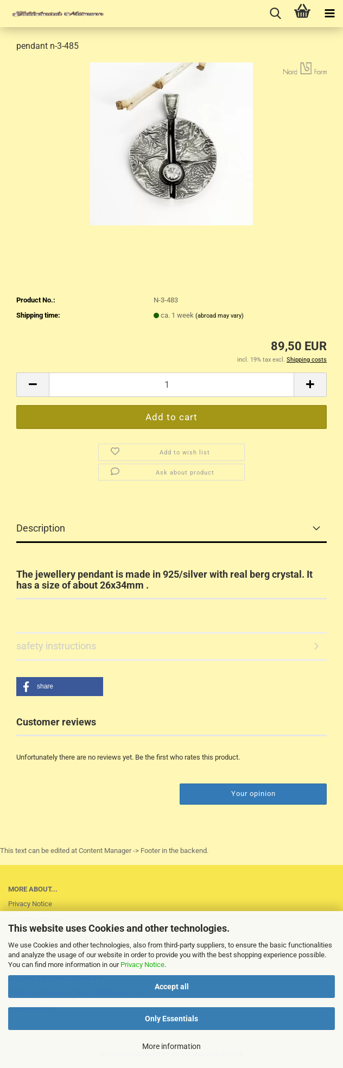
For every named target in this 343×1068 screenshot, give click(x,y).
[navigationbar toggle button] (329, 13)
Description (40, 528)
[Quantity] (171, 384)
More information (171, 1046)
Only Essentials (171, 1018)
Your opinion (253, 793)
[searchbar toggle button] (275, 13)
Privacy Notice (142, 964)
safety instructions (56, 646)
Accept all (172, 986)
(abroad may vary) (219, 315)
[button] (32, 384)
